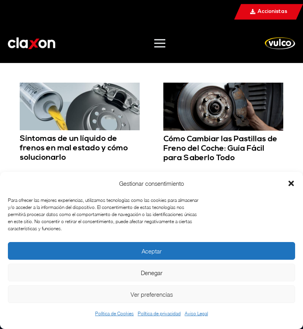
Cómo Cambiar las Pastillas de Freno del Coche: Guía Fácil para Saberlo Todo (220, 148)
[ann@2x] (31, 43)
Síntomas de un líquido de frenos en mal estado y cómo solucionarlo (74, 148)
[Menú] (160, 43)
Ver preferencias (152, 294)
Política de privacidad (159, 313)
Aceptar (152, 251)
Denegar (152, 272)
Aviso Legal (196, 313)
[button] (291, 183)
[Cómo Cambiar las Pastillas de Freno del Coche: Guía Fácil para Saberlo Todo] (223, 87)
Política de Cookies (114, 313)
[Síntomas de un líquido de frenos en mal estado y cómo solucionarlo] (80, 87)
